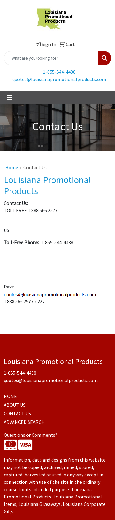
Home (11, 167)
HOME (10, 396)
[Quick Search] (51, 58)
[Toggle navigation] (9, 97)
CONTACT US (17, 413)
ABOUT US (14, 405)
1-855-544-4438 (59, 72)
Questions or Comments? (30, 435)
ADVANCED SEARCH (24, 422)
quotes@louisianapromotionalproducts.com (59, 79)
